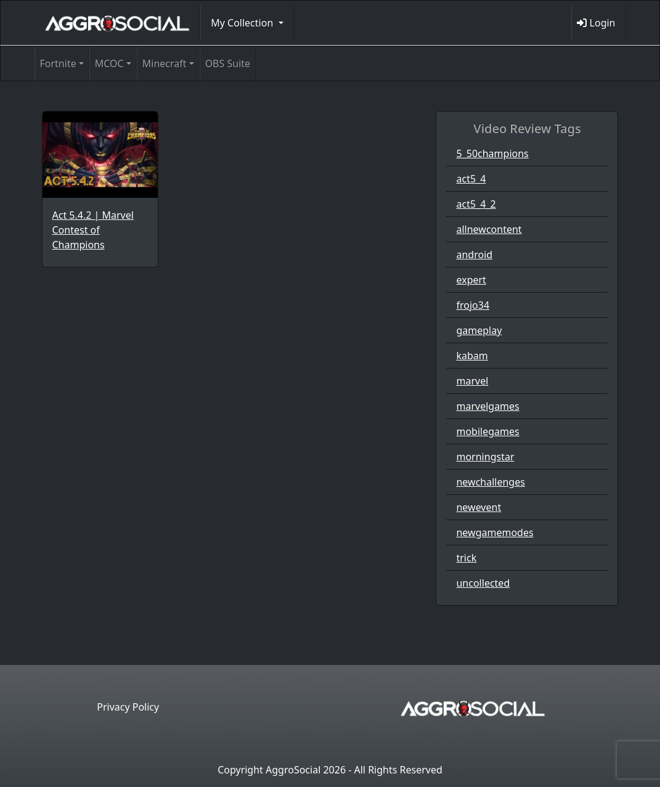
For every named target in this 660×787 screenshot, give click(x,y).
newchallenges (490, 482)
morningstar (485, 456)
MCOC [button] (109, 63)
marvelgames (487, 406)
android (474, 254)
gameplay (479, 330)
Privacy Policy (128, 707)
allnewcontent (488, 229)
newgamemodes (494, 532)
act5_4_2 (475, 204)
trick (466, 558)
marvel (472, 381)
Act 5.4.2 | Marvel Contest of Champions (93, 229)
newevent (478, 507)
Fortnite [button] (58, 63)
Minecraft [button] (164, 63)
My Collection (243, 23)
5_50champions (492, 153)
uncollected (483, 583)
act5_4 (471, 179)
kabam (471, 355)
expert (471, 280)
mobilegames (487, 431)
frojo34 (472, 305)
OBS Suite (227, 63)
